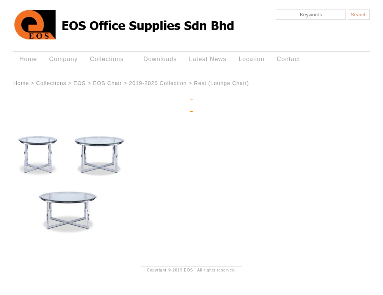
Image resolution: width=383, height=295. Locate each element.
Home (28, 59)
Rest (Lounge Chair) (221, 83)
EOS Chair (107, 83)
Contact (288, 59)
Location (251, 59)
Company (63, 59)
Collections (108, 59)
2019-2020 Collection (158, 83)
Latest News (207, 59)
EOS (80, 83)
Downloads (160, 59)
